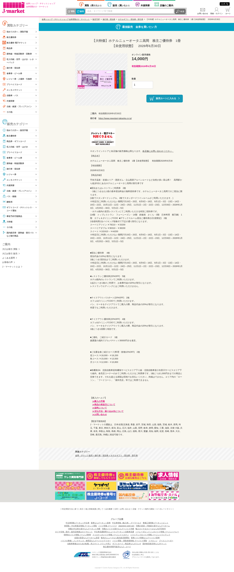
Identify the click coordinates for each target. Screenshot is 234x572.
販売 (82, 11)
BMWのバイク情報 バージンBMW (77, 535)
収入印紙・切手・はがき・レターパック (18, 60)
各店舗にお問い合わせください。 (158, 151)
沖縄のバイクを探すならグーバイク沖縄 (118, 529)
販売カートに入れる (166, 98)
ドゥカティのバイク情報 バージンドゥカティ (111, 535)
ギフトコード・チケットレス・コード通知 (17, 209)
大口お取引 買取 (9, 249)
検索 (182, 11)
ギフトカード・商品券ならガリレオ (126, 544)
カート (228, 14)
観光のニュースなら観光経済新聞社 (115, 538)
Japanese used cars (126, 526)
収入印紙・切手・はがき (16, 147)
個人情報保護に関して (94, 509)
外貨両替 (145, 5)
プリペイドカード (12, 84)
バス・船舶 (9, 196)
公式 (224, 4)
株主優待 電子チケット (15, 42)
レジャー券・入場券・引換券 (18, 79)
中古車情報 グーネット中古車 (77, 523)
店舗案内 (166, 5)
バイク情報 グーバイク (107, 526)
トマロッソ (152, 541)
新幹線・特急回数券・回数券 (18, 53)
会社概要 (108, 509)
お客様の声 (7, 262)
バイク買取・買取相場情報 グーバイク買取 (129, 541)
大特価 (7, 222)
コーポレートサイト (164, 509)
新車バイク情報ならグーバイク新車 (145, 538)
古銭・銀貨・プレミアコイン (18, 106)
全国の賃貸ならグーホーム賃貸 (86, 538)
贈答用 (7, 202)
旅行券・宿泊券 (11, 68)
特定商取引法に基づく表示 (72, 509)
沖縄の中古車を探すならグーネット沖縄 (84, 529)
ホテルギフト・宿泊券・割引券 (130, 19)
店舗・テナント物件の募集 (143, 509)
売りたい (94, 5)
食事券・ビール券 (12, 73)
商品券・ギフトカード (14, 141)
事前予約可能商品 (12, 216)
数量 (134, 79)
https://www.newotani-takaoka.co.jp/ (115, 118)
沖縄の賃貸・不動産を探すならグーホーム (153, 526)
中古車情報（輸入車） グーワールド (126, 523)
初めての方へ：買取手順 (16, 31)
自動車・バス (10, 95)
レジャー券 (9, 174)
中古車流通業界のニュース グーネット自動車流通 (114, 532)
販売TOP (96, 19)
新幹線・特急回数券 (13, 163)
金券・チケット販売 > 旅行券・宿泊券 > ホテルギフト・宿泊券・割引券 (106, 456)
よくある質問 (8, 258)
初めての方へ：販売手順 (16, 130)
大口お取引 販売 (9, 254)
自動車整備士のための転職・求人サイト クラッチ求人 (89, 544)
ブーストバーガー (166, 541)
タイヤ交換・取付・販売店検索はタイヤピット (74, 532)
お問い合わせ (202, 14)
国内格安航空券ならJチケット (155, 544)
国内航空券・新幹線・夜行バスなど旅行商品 (18, 234)
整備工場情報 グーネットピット (155, 523)
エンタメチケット (12, 90)
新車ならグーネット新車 (101, 523)
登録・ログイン (216, 14)
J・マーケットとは (11, 267)
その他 (7, 112)
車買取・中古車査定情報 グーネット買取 (80, 526)
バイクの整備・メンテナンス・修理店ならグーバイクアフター (86, 541)
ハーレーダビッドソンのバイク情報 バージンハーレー (157, 532)
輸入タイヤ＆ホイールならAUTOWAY (151, 529)
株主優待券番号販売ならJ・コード (117, 547)
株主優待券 (9, 37)
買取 (73, 11)
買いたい (122, 5)
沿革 (116, 509)
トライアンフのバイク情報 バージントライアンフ (150, 535)
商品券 (7, 48)
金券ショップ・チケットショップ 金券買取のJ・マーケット (66, 19)
